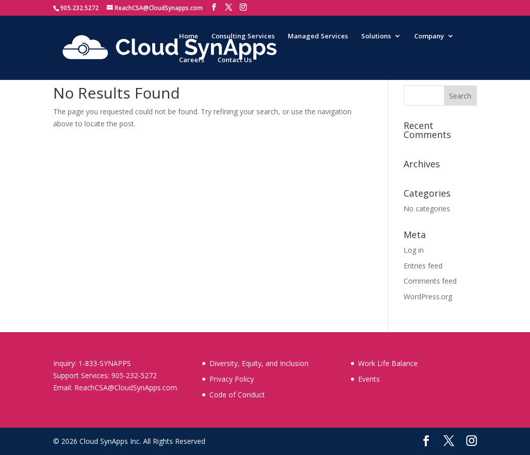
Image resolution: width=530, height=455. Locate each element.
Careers (191, 60)
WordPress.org (428, 296)
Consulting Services (243, 36)
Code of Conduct (237, 394)
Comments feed (430, 281)
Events (369, 379)
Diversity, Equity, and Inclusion (258, 363)
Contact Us (234, 60)
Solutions (376, 36)
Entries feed (423, 265)
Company (429, 36)
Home (188, 36)
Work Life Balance (388, 363)
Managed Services (318, 36)
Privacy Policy (231, 379)
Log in (414, 250)
